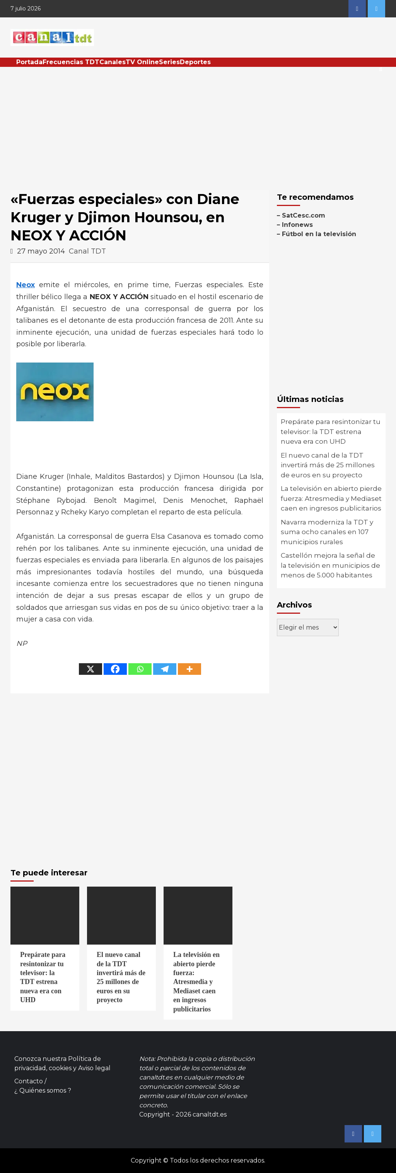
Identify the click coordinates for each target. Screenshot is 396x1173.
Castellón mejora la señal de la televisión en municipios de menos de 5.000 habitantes (330, 565)
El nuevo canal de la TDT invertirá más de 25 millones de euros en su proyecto (328, 465)
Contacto (28, 1081)
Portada (29, 62)
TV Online (142, 62)
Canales (112, 62)
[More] (189, 669)
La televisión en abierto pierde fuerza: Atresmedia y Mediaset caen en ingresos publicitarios (331, 498)
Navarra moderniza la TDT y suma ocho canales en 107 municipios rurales (327, 532)
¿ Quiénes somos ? (42, 1090)
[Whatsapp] (140, 669)
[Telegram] (164, 669)
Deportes (195, 62)
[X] (90, 669)
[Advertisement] (198, 125)
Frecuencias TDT (71, 62)
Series (169, 62)
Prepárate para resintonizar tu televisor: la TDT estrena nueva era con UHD (331, 431)
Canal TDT (87, 251)
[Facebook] (115, 669)
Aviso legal (94, 1068)
